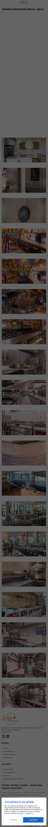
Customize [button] (13, 820)
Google (20, 813)
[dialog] (24, 811)
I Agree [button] (33, 820)
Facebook (28, 813)
